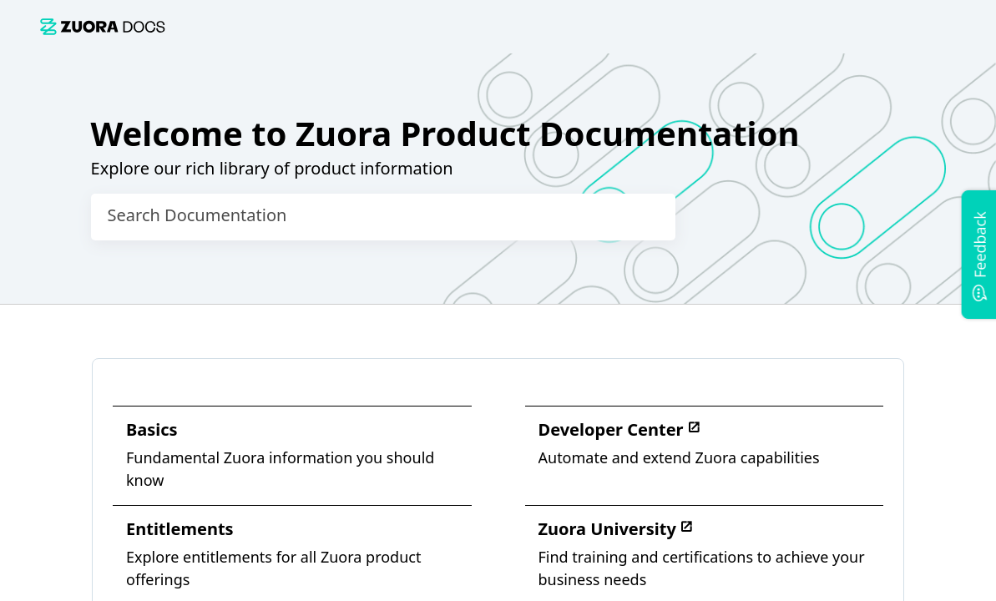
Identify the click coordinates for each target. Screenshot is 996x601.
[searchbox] (645, 217)
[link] (102, 26)
